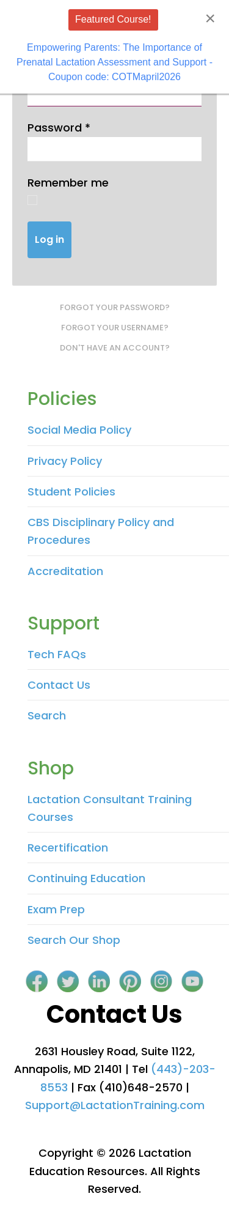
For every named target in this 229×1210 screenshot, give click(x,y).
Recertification (67, 847)
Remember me (68, 182)
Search (46, 715)
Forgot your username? (115, 327)
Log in (49, 239)
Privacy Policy (64, 461)
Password (58, 127)
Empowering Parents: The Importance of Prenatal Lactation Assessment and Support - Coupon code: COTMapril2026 (114, 62)
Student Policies (71, 491)
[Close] (210, 18)
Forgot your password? (115, 307)
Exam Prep (56, 909)
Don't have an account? (115, 348)
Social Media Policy (79, 429)
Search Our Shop (73, 940)
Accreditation (65, 571)
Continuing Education (86, 878)
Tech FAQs (56, 654)
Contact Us (58, 684)
